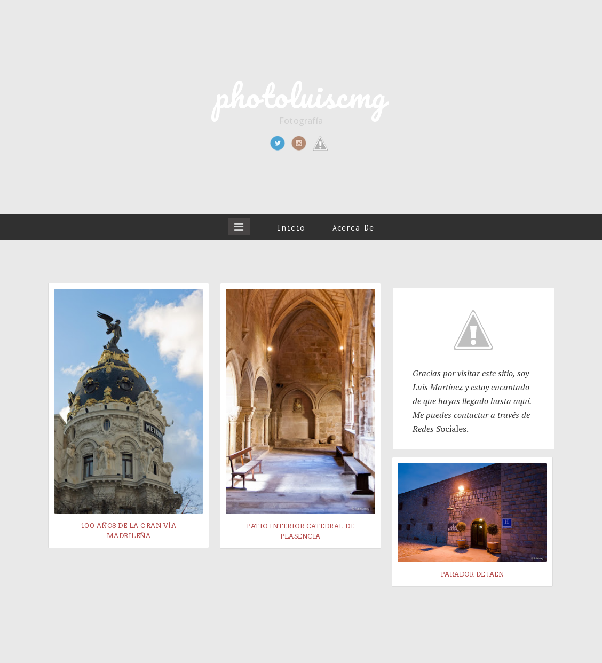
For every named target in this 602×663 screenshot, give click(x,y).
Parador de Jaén (472, 574)
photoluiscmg (301, 95)
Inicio (291, 227)
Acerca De (353, 227)
